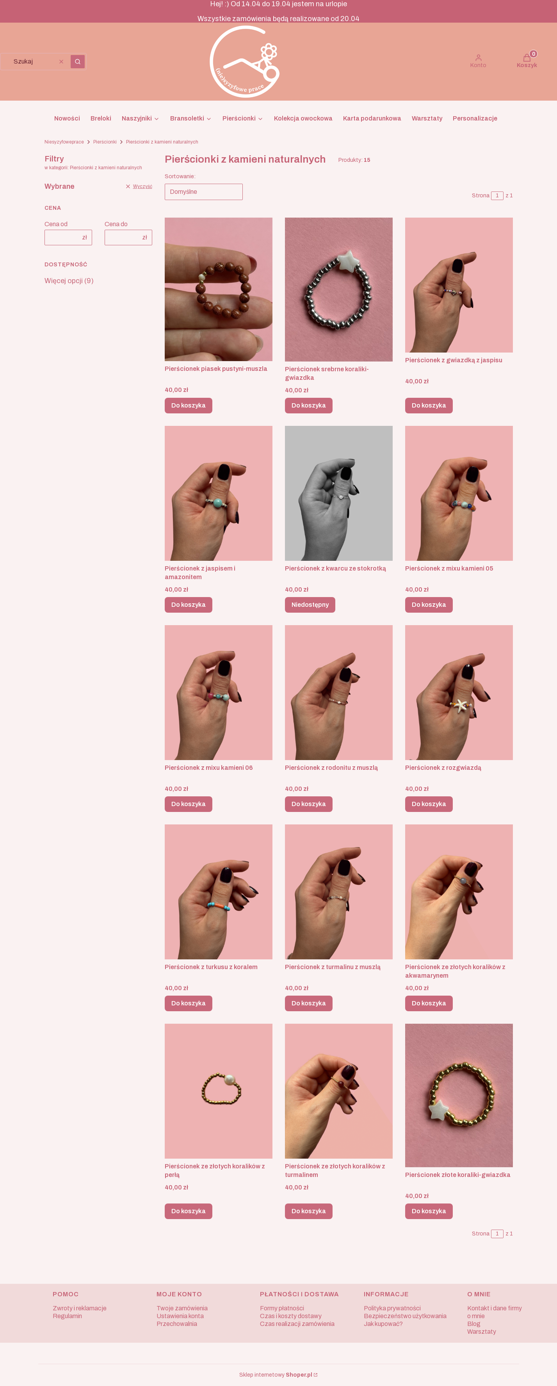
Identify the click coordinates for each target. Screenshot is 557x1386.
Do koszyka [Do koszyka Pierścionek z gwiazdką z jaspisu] (429, 405)
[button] (78, 61)
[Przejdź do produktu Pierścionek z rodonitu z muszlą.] (339, 692)
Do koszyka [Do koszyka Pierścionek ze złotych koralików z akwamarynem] (429, 1003)
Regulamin (67, 1316)
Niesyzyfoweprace (64, 142)
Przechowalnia (177, 1323)
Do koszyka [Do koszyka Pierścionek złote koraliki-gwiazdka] (429, 1211)
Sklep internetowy (275, 1375)
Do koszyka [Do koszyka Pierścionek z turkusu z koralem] (188, 1003)
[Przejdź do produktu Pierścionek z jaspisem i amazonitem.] (218, 493)
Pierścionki (105, 142)
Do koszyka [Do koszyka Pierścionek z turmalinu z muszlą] (309, 1003)
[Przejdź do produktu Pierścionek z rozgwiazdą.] (459, 692)
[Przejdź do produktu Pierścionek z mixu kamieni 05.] (459, 493)
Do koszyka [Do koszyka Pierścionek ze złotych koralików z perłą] (188, 1211)
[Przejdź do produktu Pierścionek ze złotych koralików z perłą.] (218, 1091)
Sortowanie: (180, 176)
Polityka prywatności (392, 1308)
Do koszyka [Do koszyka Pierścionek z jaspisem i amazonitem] (188, 604)
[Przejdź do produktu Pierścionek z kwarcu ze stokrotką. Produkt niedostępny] (339, 493)
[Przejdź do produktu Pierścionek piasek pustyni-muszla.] (218, 289)
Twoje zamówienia (182, 1308)
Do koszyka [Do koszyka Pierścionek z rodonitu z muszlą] (309, 804)
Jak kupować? (383, 1323)
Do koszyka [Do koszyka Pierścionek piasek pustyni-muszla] (188, 405)
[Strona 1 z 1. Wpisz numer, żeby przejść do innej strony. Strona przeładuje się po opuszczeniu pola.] (497, 195)
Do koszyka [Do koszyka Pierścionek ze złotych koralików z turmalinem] (309, 1211)
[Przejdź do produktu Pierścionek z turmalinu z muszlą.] (339, 891)
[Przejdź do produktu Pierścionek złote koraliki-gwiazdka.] (459, 1095)
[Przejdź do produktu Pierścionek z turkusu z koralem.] (218, 891)
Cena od (56, 224)
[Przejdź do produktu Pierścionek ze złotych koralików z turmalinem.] (339, 1091)
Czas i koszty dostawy (291, 1316)
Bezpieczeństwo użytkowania (405, 1316)
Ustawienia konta (180, 1316)
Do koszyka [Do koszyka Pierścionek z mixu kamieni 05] (429, 604)
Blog (473, 1323)
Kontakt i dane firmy (494, 1308)
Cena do (116, 224)
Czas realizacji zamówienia (297, 1323)
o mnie (476, 1316)
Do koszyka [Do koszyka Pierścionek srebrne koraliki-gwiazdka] (309, 405)
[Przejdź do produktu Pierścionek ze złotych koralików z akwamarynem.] (459, 891)
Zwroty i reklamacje (80, 1308)
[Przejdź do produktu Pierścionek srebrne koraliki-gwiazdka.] (339, 290)
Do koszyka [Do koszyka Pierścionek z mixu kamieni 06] (188, 804)
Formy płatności (282, 1308)
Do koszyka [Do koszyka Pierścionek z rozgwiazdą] (429, 804)
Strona (480, 196)
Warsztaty (481, 1331)
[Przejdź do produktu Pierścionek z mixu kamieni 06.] (218, 692)
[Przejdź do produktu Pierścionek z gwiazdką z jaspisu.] (459, 285)
